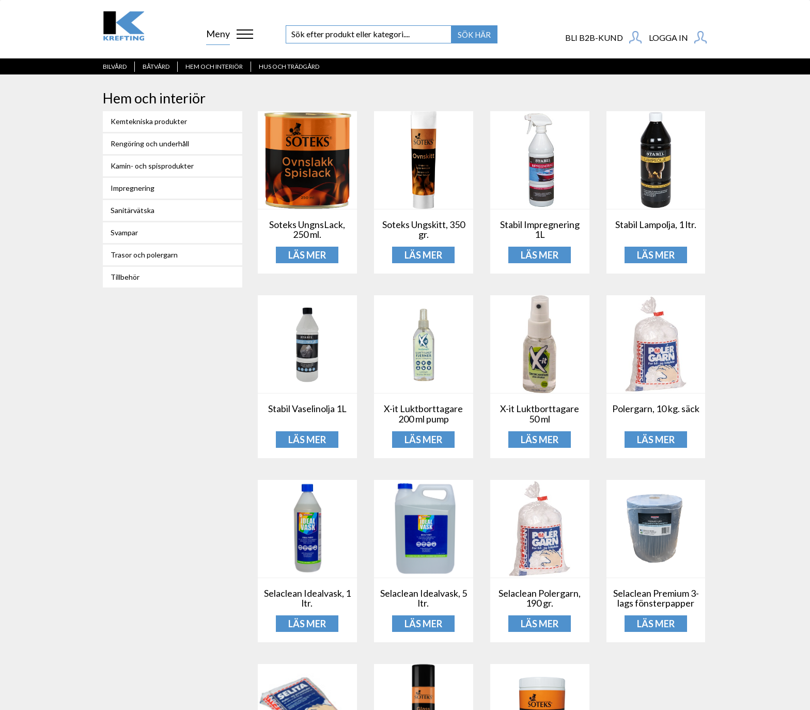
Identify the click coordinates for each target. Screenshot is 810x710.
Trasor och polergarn (144, 254)
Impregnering (132, 188)
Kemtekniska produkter (149, 121)
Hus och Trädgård (289, 66)
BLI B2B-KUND (603, 37)
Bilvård (115, 66)
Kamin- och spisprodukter (152, 165)
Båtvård (156, 66)
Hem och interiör (214, 66)
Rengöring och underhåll (150, 143)
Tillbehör (125, 277)
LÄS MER (307, 255)
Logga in (678, 37)
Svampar (124, 232)
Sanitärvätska (132, 210)
